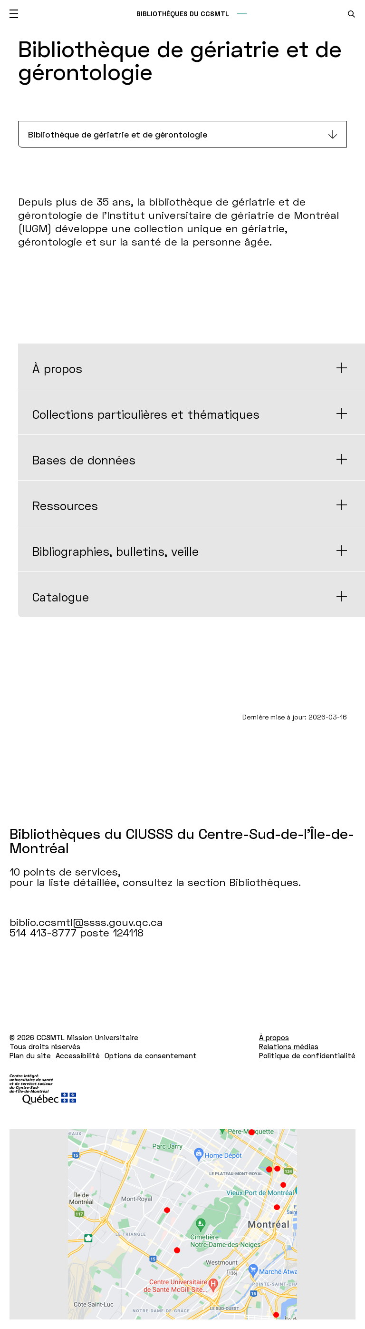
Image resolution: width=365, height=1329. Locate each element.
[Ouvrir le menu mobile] (14, 14)
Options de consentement (151, 1055)
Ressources (65, 506)
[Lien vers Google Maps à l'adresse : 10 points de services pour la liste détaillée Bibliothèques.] (182, 1224)
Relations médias (288, 1046)
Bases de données (83, 460)
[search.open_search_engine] (351, 14)
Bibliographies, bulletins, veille (115, 551)
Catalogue (60, 597)
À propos (57, 368)
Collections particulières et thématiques (145, 414)
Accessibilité (78, 1055)
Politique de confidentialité (307, 1055)
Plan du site (30, 1055)
